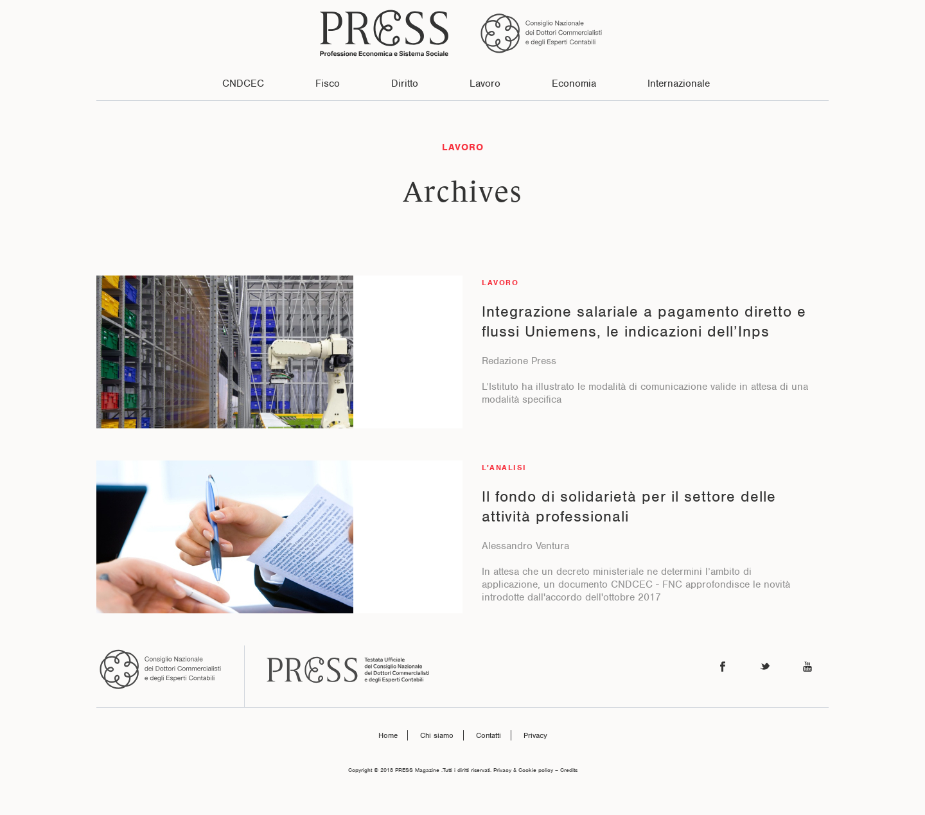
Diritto (404, 83)
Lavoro (485, 83)
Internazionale (679, 83)
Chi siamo (437, 735)
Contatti (488, 735)
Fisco (327, 83)
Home (388, 735)
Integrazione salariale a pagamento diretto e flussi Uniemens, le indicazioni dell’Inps (644, 321)
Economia (574, 83)
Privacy (535, 735)
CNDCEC (243, 83)
